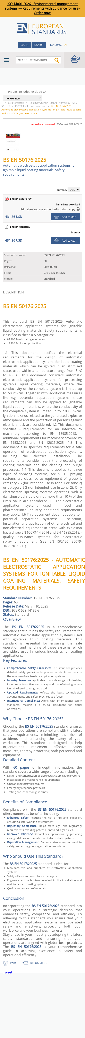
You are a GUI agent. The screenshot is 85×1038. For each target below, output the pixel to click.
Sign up (38, 44)
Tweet (7, 972)
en (65, 44)
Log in (24, 44)
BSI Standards (16, 102)
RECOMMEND (38, 963)
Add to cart (69, 217)
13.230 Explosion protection (30, 106)
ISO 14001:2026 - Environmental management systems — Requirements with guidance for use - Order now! (42, 8)
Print (13, 963)
